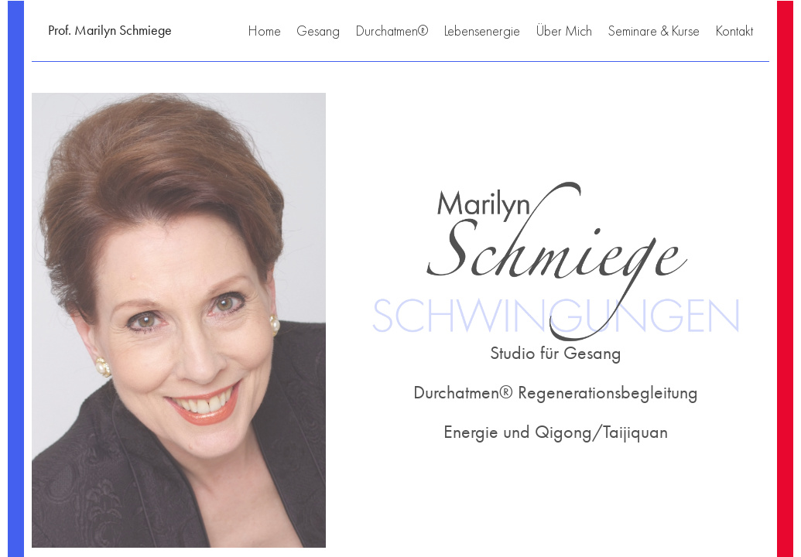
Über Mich (564, 30)
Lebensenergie (482, 30)
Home (264, 30)
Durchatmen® (392, 30)
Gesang (318, 30)
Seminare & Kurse (654, 30)
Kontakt (734, 30)
